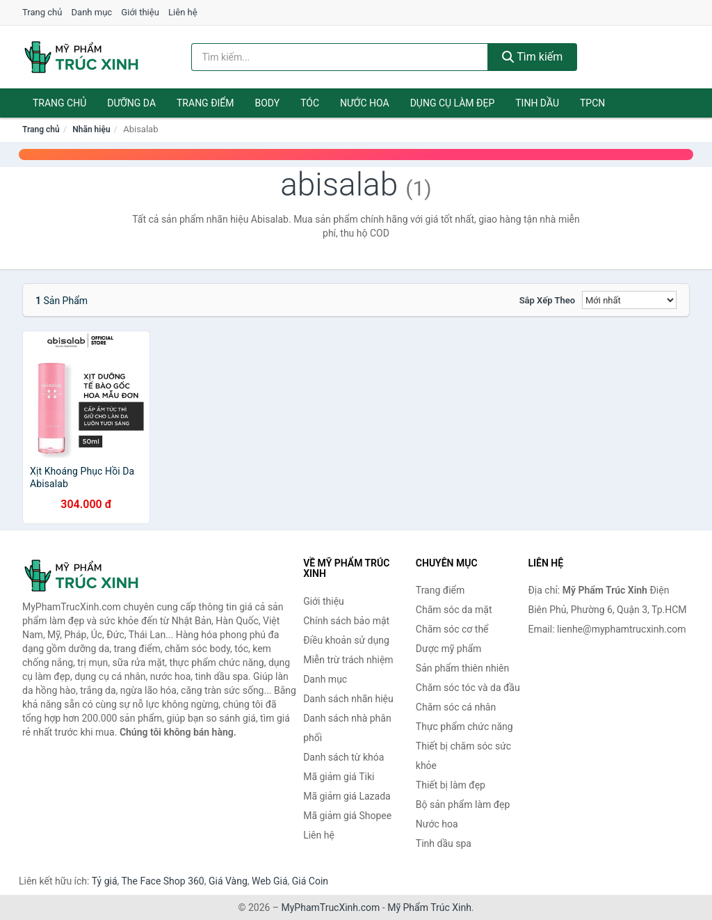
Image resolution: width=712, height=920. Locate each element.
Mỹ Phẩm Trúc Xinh (429, 907)
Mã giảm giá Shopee (347, 815)
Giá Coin (310, 881)
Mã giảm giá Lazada (347, 796)
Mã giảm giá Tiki (338, 776)
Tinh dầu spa (443, 843)
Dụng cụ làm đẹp (452, 103)
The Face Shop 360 (162, 881)
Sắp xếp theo (547, 300)
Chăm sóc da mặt (454, 609)
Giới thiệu (140, 12)
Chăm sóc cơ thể (452, 629)
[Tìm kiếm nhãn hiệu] (339, 57)
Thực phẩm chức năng (464, 726)
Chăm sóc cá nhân (456, 707)
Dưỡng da (131, 103)
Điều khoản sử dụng (346, 640)
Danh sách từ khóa (343, 757)
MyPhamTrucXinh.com (331, 907)
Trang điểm (205, 103)
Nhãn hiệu (91, 129)
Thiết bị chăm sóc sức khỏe (463, 755)
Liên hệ (182, 12)
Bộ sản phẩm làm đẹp (463, 804)
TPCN (592, 103)
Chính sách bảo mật (346, 620)
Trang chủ (42, 12)
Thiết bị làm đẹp (450, 785)
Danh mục (92, 12)
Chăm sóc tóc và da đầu (468, 687)
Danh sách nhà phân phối (347, 728)
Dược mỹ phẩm (449, 648)
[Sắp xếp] (629, 300)
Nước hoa (364, 103)
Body (267, 103)
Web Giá (270, 881)
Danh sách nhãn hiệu (348, 698)
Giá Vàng (228, 881)
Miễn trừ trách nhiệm (348, 659)
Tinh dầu (537, 103)
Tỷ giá (105, 881)
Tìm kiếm (532, 56)
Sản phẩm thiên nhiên (462, 668)
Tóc (309, 103)
